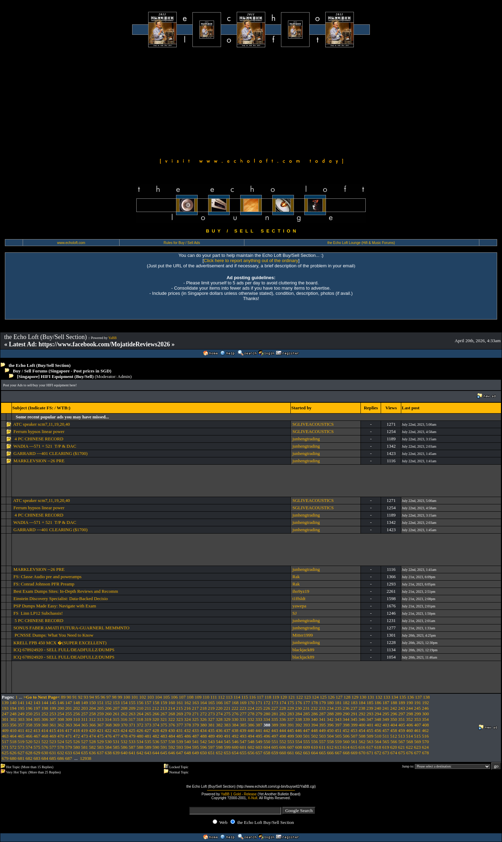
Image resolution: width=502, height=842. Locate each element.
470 (60, 736)
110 (206, 697)
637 (100, 752)
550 (267, 741)
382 (219, 724)
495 (259, 736)
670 (362, 752)
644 (155, 752)
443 (274, 730)
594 (187, 747)
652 (219, 752)
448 (314, 730)
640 (124, 752)
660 (282, 752)
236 (346, 708)
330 (234, 719)
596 (203, 747)
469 (53, 736)
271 (195, 713)
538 (171, 741)
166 (219, 702)
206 (108, 708)
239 (369, 708)
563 (370, 741)
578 (60, 747)
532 (124, 741)
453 (354, 730)
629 (36, 752)
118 (268, 697)
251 (36, 713)
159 (163, 702)
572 (13, 747)
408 (425, 724)
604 (267, 747)
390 (282, 724)
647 (179, 752)
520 (28, 741)
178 (314, 702)
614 (346, 747)
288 (330, 713)
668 (346, 752)
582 (92, 747)
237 (354, 708)
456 (377, 730)
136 (410, 697)
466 (28, 736)
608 (298, 747)
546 (235, 741)
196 (28, 708)
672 (377, 752)
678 (425, 752)
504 (330, 736)
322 (171, 719)
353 (417, 719)
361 (53, 724)
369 (116, 724)
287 (322, 713)
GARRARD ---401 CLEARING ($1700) (51, 453)
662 (298, 752)
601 (243, 747)
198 (44, 708)
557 (322, 741)
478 (124, 736)
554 (298, 741)
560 (346, 741)
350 (393, 719)
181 (338, 702)
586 (124, 747)
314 (108, 719)
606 (282, 747)
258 (92, 713)
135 (402, 697)
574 (28, 747)
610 (314, 747)
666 (330, 752)
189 (401, 702)
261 (116, 713)
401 (370, 724)
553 (290, 741)
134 (394, 697)
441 (259, 730)
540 (187, 741)
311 (84, 719)
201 (68, 708)
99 (120, 697)
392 (298, 724)
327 (211, 719)
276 (235, 713)
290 (346, 713)
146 (60, 702)
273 (211, 713)
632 (60, 752)
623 (417, 747)
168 (235, 702)
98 (114, 697)
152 (108, 702)
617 (369, 747)
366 (92, 724)
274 (219, 713)
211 (148, 708)
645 (163, 752)
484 (171, 736)
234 (330, 708)
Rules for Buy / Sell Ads (181, 243)
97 (108, 697)
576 (44, 747)
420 (92, 730)
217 (195, 708)
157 (148, 702)
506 (346, 736)
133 (386, 697)
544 (219, 741)
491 (227, 736)
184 (362, 702)
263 (132, 713)
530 (108, 741)
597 (211, 747)
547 (243, 741)
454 (361, 730)
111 (214, 697)
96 (103, 697)
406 (409, 724)
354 (425, 719)
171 (259, 702)
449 (322, 730)
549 (259, 741)
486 (187, 736)
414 (44, 730)
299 (417, 713)
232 (314, 708)
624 (425, 747)
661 (290, 752)
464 (13, 736)
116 (252, 697)
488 (203, 736)
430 (171, 730)
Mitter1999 (302, 635)
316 (124, 719)
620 (393, 747)
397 (338, 724)
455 (369, 730)
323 (179, 719)
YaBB (112, 338)
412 (28, 730)
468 (44, 736)
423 (116, 730)
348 (377, 719)
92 (80, 697)
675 (401, 752)
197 (36, 708)
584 (108, 747)
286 (314, 713)
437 (227, 730)
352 (409, 719)
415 (52, 730)
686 (60, 758)
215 (179, 708)
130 (362, 697)
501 (306, 736)
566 (393, 741)
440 (251, 730)
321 (163, 719)
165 (211, 702)
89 (63, 697)
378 (187, 724)
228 (282, 708)
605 (275, 747)
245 (417, 708)
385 (243, 724)
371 (132, 724)
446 (298, 730)
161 (179, 702)
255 (68, 713)
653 (227, 752)
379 (195, 724)
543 (211, 741)
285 (306, 713)
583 (100, 747)
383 (227, 724)
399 (354, 724)
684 (44, 758)
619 (385, 747)
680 (13, 758)
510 (377, 736)
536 (155, 741)
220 (219, 708)
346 (361, 719)
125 (323, 697)
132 (378, 697)
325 (195, 719)
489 (211, 736)
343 (338, 719)
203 (84, 708)
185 (370, 702)
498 (282, 736)
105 (166, 697)
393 (306, 724)
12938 (85, 758)
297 (401, 713)
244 (409, 708)
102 (142, 697)
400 (362, 724)
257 (84, 713)
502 (314, 736)
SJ (294, 613)
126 (331, 697)
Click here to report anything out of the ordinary (251, 260)
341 (322, 719)
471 (68, 736)
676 (409, 752)
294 (377, 713)
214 (171, 708)
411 (21, 730)
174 (282, 702)
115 (244, 697)
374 (155, 724)
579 (68, 747)
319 (147, 719)
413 (36, 730)
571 (5, 747)
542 (203, 741)
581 (84, 747)
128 (347, 697)
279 (259, 713)
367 (100, 724)
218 (203, 708)
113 (229, 697)
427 (147, 730)
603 (259, 747)
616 (361, 747)
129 (354, 697)
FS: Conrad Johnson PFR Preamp (44, 584)
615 (354, 747)
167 (227, 702)
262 (124, 713)
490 (219, 736)
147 (68, 702)
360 (44, 724)
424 (124, 730)
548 (251, 741)
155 (132, 702)
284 (298, 713)
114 (237, 697)
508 (362, 736)
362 (60, 724)
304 (28, 719)
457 (385, 730)
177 (306, 702)
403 (385, 724)
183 (354, 702)
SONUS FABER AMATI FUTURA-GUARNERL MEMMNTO (72, 627)
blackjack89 (303, 649)
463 (5, 736)
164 (203, 702)
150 (92, 702)
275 (227, 713)
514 (409, 736)
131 (370, 697)
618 (377, 747)
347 (369, 719)
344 (346, 719)
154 (124, 702)
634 (76, 752)
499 (290, 736)
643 (148, 752)
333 (259, 719)
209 (132, 708)
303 (21, 719)
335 (274, 719)
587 (132, 747)
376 (171, 724)
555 (306, 741)
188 (393, 702)
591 (163, 747)
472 (76, 736)
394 (314, 724)
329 (227, 719)
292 (362, 713)
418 (76, 730)
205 (100, 708)
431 (179, 730)
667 (338, 752)
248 (13, 713)
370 (124, 724)
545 (227, 741)
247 (5, 713)
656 (251, 752)
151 (100, 702)
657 (259, 752)
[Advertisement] (251, 101)
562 (362, 741)
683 (36, 758)
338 (298, 719)
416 (60, 730)
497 (275, 736)
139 (5, 702)
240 (377, 708)
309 (68, 719)
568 (409, 741)
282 (282, 713)
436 (219, 730)
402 (377, 724)
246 (425, 708)
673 (385, 752)
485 (179, 736)
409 (5, 730)
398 (346, 724)
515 (417, 736)
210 (140, 708)
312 (92, 719)
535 (148, 741)
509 (370, 736)
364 (76, 724)
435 (211, 730)
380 (203, 724)
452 (346, 730)
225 (259, 708)
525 (68, 741)
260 (108, 713)
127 (339, 697)
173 (275, 702)
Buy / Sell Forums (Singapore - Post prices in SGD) (62, 370)
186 (377, 702)
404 (393, 724)
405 (401, 724)
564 (377, 741)
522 (44, 741)
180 (330, 702)
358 (28, 724)
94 (91, 697)
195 (21, 708)
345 (354, 719)
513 (401, 736)
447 (306, 730)
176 (298, 702)
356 (13, 724)
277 (243, 713)
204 (92, 708)
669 (354, 752)
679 (5, 758)
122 (299, 697)
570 (425, 741)
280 (267, 713)
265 (148, 713)
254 (60, 713)
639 (116, 752)
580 (76, 747)
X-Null (252, 798)
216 (187, 708)
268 (171, 713)
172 (267, 702)
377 (179, 724)
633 (68, 752)
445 (290, 730)
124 (315, 697)
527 (84, 741)
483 (163, 736)
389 (275, 724)
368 (108, 724)
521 (36, 741)
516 (425, 736)
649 (195, 752)
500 (298, 736)
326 (203, 719)
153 (116, 702)
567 (401, 741)
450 (330, 730)
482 (155, 736)
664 (314, 752)
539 (179, 741)
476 (108, 736)
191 (417, 702)
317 (132, 719)
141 (21, 702)
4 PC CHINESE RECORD (38, 438)
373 (148, 724)
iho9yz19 (300, 591)
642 (140, 752)
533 (132, 741)
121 (291, 697)
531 (116, 741)
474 (92, 736)
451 (338, 730)
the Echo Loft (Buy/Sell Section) (40, 365)
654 (235, 752)
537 (163, 741)
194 (13, 708)
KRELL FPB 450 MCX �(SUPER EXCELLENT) (60, 642)
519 (21, 741)
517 (5, 741)
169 (243, 702)
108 (190, 697)
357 (21, 724)
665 (322, 752)
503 (322, 736)
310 (76, 719)
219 (211, 708)
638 (108, 752)
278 (251, 713)
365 (84, 724)
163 (195, 702)
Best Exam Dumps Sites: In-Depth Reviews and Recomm (66, 591)
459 (401, 730)
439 (242, 730)
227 (274, 708)
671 (370, 752)
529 (100, 741)
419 (84, 730)
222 (234, 708)
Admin (123, 376)
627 (21, 752)
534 (140, 741)
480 (140, 736)
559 (338, 741)
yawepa (299, 605)
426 (139, 730)
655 (243, 752)
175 (290, 702)
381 (211, 724)
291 (354, 713)
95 (97, 697)
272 (203, 713)
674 (393, 752)
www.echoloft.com (71, 243)
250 (28, 713)
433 (195, 730)
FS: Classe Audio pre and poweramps (48, 576)
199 (53, 708)
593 (179, 747)
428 (155, 730)
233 (322, 708)
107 (182, 697)
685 (53, 758)
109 (198, 697)
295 (385, 713)
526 (76, 741)
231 (306, 708)
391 (290, 724)
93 (86, 697)
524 (60, 741)
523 (53, 741)
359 (36, 724)
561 (354, 741)
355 (5, 724)
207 (116, 708)
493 (243, 736)
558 (330, 741)
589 (148, 747)
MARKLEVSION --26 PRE (39, 460)
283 (290, 713)
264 (140, 713)
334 (266, 719)
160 (171, 702)
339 (306, 719)
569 (417, 741)
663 (306, 752)
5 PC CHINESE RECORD (38, 620)
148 (76, 702)
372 (140, 724)
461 (417, 730)
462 (425, 730)
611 (322, 747)
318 (139, 719)
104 (158, 697)
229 (290, 708)
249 (21, 713)
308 (60, 719)
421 (100, 730)
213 (163, 708)
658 (267, 752)
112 (221, 697)
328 (219, 719)
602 (251, 747)
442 (266, 730)
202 (76, 708)
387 (259, 724)
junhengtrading (306, 438)
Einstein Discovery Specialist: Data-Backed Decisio (61, 598)
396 (330, 724)
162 (187, 702)
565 (385, 741)
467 (36, 736)
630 (44, 752)
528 (92, 741)
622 (409, 747)
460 (409, 730)
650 (203, 752)
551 (275, 741)
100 (126, 697)
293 (370, 713)
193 (5, 708)
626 (13, 752)
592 (171, 747)
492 (235, 736)
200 (60, 708)
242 (393, 708)
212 (155, 708)
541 (195, 741)
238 (361, 708)
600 (235, 747)
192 (425, 702)
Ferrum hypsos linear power (39, 431)
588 (140, 747)
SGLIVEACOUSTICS (313, 424)
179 (322, 702)
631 (53, 752)
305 (36, 719)
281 (275, 713)
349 (385, 719)
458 (393, 730)
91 (75, 697)
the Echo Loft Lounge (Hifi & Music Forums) (361, 243)
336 (282, 719)
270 (187, 713)
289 (338, 713)
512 (393, 736)
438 (234, 730)
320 (155, 719)
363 (68, 724)
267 (163, 713)
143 (36, 702)
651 (211, 752)
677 (417, 752)
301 (5, 719)
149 (84, 702)
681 (21, 758)
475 (100, 736)
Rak (296, 576)
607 (290, 747)
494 (251, 736)
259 (100, 713)
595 (195, 747)
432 (187, 730)
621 (401, 747)
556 (314, 741)
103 (150, 697)
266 (155, 713)
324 (187, 719)
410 (13, 730)
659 (275, 752)
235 (338, 708)
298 (409, 713)
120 (283, 697)
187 (385, 702)
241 (385, 708)
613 (338, 747)
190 (409, 702)
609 (306, 747)
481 (148, 736)
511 (385, 736)
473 (84, 736)
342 (330, 719)
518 (13, 741)
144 (44, 702)
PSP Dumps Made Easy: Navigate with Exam (55, 605)
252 (44, 713)
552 (282, 741)
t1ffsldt (298, 598)
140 (13, 702)
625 (5, 752)
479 (132, 736)
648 (187, 752)
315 (116, 719)
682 (28, 758)
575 (36, 747)
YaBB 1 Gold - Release (239, 794)
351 (401, 719)
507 (354, 736)
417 (68, 730)
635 (84, 752)
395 (322, 724)
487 (195, 736)
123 (307, 697)
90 (69, 697)
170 (251, 702)
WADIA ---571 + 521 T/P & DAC (44, 446)
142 (28, 702)
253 (53, 713)
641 (132, 752)
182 (346, 702)
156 (140, 702)
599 (227, 747)
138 (426, 697)
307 (53, 719)
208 (124, 708)
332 (251, 719)
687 (68, 758)
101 (134, 697)
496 (267, 736)
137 (418, 697)
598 (219, 747)
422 (108, 730)
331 (242, 719)
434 (203, 730)
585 (116, 747)
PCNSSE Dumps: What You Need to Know (53, 635)
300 (425, 713)
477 (116, 736)
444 (282, 730)
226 (266, 708)
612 (330, 747)
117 (260, 697)
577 (53, 747)
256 (76, 713)
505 (338, 736)
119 (275, 697)
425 (132, 730)
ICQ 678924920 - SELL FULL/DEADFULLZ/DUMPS (64, 649)
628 (28, 752)
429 (163, 730)
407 (417, 724)
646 (171, 752)
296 (393, 713)
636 (92, 752)
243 (401, 708)
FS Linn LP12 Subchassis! (38, 613)
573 (21, 747)
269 (179, 713)
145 (53, 702)
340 (314, 719)
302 (13, 719)
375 (163, 724)
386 (251, 724)
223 (242, 708)
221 (227, 708)
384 (235, 724)
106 (174, 697)
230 (298, 708)
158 (155, 702)
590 (155, 747)
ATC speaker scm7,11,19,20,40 (41, 424)
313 (100, 719)
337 (290, 719)
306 (44, 719)
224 (251, 708)
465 (21, 736)
